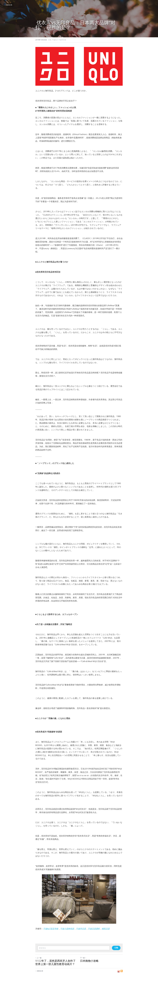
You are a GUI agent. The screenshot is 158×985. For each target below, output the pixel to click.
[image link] (79, 66)
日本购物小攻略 (89, 960)
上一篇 (38, 958)
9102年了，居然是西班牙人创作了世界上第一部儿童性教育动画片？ (55, 962)
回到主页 (8, 5)
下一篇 (83, 958)
